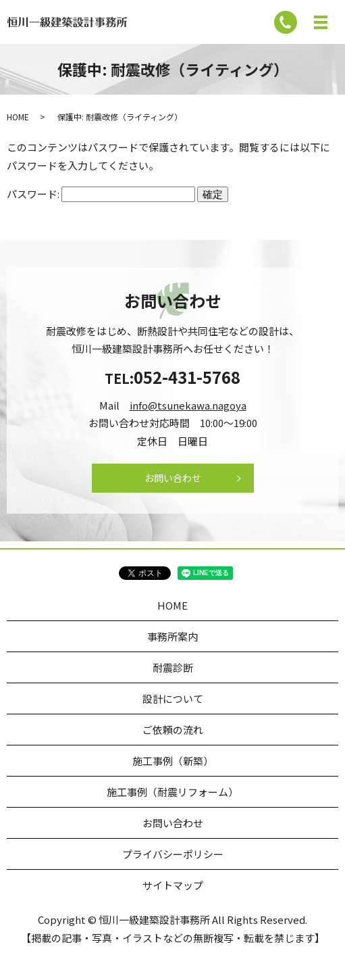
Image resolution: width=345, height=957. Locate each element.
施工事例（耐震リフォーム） (172, 792)
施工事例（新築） (172, 761)
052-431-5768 (187, 377)
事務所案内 (172, 636)
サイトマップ (172, 885)
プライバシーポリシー (172, 854)
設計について (172, 698)
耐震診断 (173, 667)
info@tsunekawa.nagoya (188, 405)
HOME (18, 116)
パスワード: (101, 194)
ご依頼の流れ (172, 729)
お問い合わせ (172, 478)
